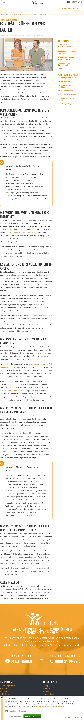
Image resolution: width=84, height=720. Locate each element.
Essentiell (12, 711)
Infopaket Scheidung (65, 93)
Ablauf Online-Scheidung (67, 96)
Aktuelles (13, 15)
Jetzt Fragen (19, 666)
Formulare (44, 647)
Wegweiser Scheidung (66, 83)
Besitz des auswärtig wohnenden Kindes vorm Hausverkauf (67, 54)
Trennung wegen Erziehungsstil (64, 66)
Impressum (67, 717)
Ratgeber (17, 647)
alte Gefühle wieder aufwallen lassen (23, 235)
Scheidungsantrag (70, 8)
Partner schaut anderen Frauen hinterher (66, 60)
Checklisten (29, 647)
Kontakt (48, 694)
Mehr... (60, 71)
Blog (46, 691)
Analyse (23, 711)
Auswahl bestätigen (14, 716)
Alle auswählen (32, 716)
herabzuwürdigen (15, 393)
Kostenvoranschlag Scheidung (65, 88)
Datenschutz (77, 717)
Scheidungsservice (68, 76)
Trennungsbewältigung (27, 15)
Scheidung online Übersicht (68, 80)
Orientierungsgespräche (42, 650)
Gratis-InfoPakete (61, 647)
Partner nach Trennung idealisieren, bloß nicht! (66, 47)
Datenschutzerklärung (43, 706)
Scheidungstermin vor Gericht (66, 101)
